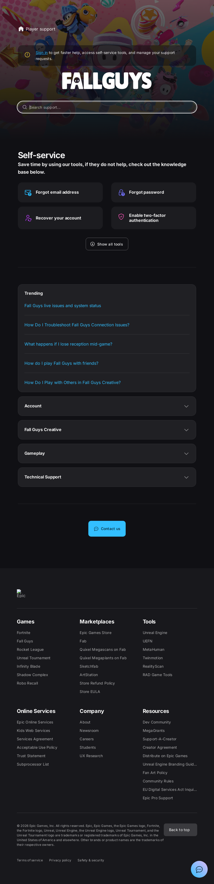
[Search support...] (107, 107)
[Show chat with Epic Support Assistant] (199, 869)
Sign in (42, 52)
